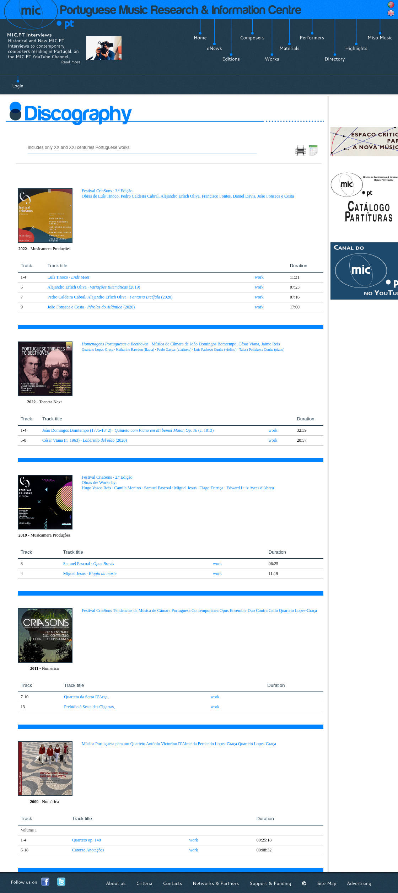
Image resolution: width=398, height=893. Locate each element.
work (259, 277)
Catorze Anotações (88, 850)
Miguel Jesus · (90, 573)
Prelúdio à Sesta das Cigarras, (89, 706)
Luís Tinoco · (69, 277)
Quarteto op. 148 (86, 840)
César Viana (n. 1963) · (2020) (84, 440)
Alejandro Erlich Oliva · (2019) (94, 287)
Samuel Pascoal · (88, 563)
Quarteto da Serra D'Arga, (86, 696)
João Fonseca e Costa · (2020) (91, 307)
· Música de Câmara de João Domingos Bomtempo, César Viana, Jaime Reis (183, 346)
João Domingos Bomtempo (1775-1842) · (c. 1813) (128, 430)
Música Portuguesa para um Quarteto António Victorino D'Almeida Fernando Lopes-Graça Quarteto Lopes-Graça (179, 743)
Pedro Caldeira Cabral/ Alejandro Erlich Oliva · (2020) (110, 297)
